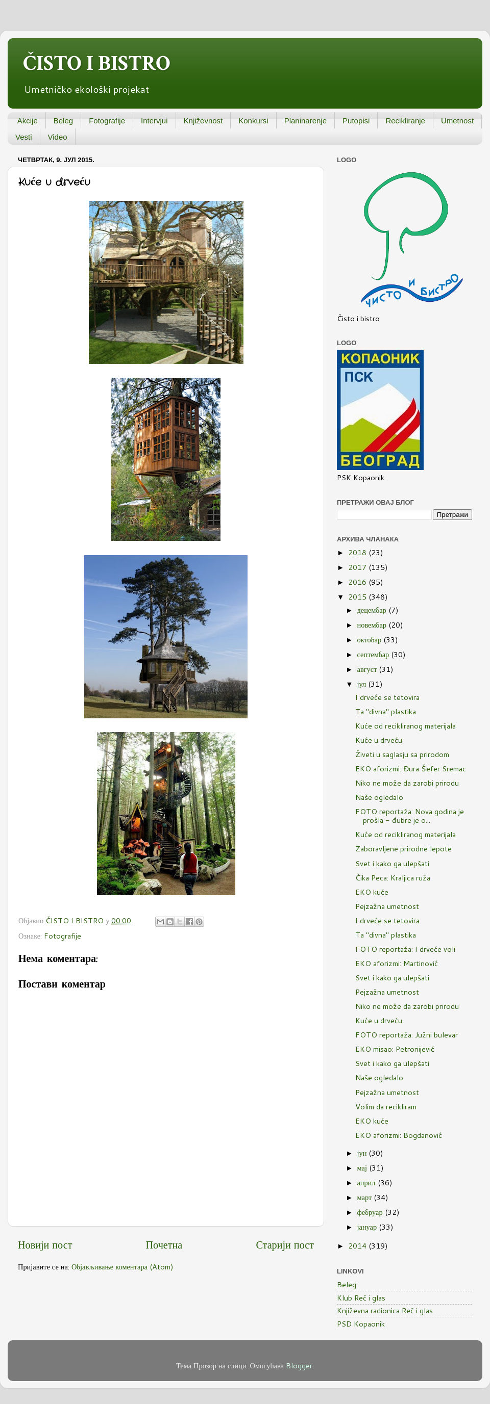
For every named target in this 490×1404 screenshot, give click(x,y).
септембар (374, 654)
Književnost (203, 120)
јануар (368, 1226)
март (365, 1197)
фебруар (371, 1212)
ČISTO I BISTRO (96, 63)
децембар (372, 610)
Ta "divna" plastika (385, 711)
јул (363, 684)
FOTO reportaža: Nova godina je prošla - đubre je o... (409, 815)
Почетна (164, 1244)
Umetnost (457, 120)
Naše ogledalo (379, 797)
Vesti (23, 137)
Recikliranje (405, 120)
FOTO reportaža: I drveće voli (405, 949)
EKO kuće (371, 892)
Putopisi (356, 120)
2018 (358, 552)
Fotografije (107, 120)
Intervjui (154, 120)
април (367, 1182)
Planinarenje (305, 120)
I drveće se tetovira (387, 697)
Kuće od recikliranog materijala (405, 725)
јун (363, 1153)
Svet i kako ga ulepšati (392, 863)
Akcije (27, 120)
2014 (358, 1245)
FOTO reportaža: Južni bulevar (406, 1034)
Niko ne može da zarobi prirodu (407, 782)
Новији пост (45, 1244)
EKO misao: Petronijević (394, 1049)
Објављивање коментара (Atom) (122, 1266)
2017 (358, 567)
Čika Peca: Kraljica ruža (392, 877)
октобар (370, 639)
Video (57, 137)
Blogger (299, 1365)
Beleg (63, 120)
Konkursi (253, 120)
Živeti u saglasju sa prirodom (402, 754)
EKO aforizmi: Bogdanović (398, 1135)
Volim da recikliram (385, 1106)
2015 (358, 596)
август (368, 669)
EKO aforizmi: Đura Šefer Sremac (410, 768)
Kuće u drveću (378, 740)
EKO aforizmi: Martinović (396, 963)
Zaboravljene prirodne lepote (403, 848)
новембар (372, 624)
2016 (358, 582)
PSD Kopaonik (361, 1323)
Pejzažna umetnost (387, 906)
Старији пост (285, 1244)
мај (363, 1167)
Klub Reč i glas (361, 1297)
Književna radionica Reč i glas (385, 1310)
